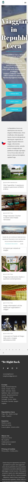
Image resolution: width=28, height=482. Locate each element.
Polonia (11, 397)
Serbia (14, 399)
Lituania (3, 395)
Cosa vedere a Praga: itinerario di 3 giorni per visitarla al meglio (13, 248)
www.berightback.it (8, 374)
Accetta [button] (21, 243)
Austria (3, 386)
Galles (3, 391)
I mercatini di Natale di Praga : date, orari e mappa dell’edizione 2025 (13, 338)
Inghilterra (4, 393)
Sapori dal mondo (6, 425)
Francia (13, 389)
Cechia (3, 389)
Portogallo (4, 399)
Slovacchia (4, 401)
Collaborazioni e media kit (8, 442)
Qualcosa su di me (6, 438)
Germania (8, 391)
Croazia (8, 389)
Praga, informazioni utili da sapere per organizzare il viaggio (12, 307)
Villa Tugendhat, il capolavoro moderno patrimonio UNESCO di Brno (13, 187)
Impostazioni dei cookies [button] (11, 243)
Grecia (13, 391)
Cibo (7, 414)
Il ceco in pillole (5, 427)
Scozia (10, 399)
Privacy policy (5, 451)
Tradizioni (8, 416)
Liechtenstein (15, 393)
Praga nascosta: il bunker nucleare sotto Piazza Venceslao (12, 217)
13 (3, 352)
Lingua (3, 416)
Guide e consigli (13, 414)
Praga (3, 414)
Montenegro (4, 397)
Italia (9, 393)
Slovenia (10, 401)
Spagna (16, 401)
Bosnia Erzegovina (11, 386)
